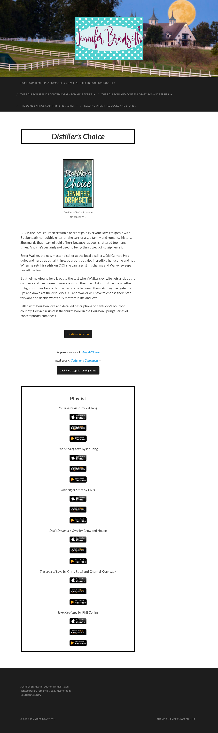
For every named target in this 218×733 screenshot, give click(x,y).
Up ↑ (195, 719)
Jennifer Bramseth (43, 719)
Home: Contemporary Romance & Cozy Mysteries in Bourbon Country (67, 83)
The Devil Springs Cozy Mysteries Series (47, 105)
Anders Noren (179, 719)
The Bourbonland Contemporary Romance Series (135, 94)
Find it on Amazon (78, 334)
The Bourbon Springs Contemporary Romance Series (56, 94)
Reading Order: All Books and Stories (110, 105)
